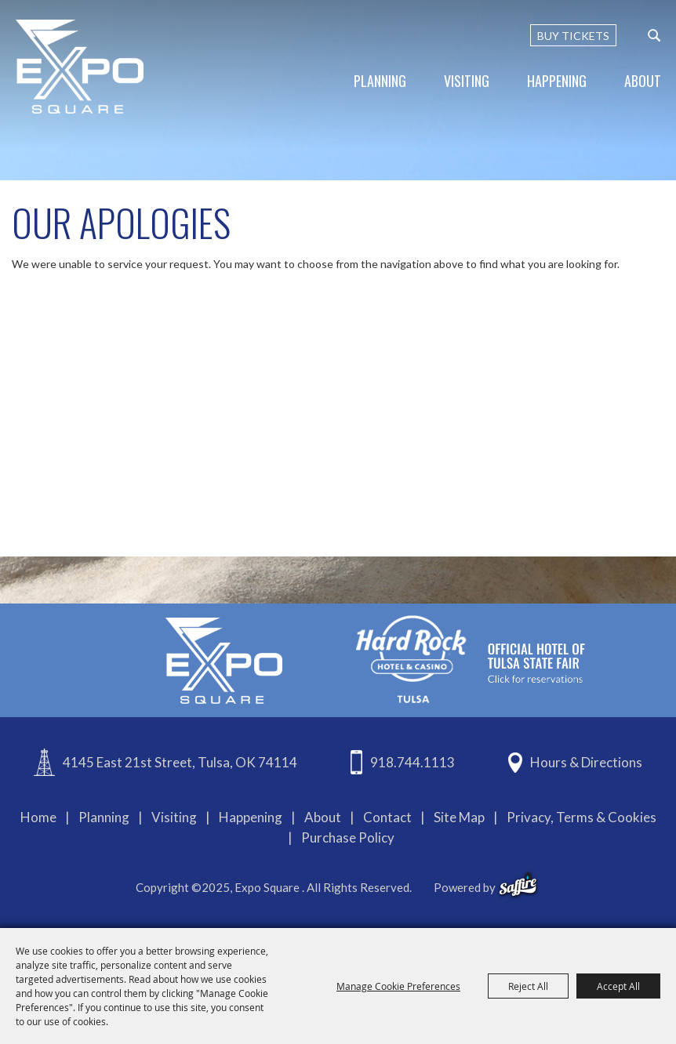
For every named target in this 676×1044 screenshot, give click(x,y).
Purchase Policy (347, 837)
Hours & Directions (586, 762)
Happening (557, 81)
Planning (380, 81)
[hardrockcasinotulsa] (470, 659)
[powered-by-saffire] (518, 885)
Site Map (459, 817)
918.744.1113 (412, 762)
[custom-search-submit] (654, 35)
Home (38, 817)
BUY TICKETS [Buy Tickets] (573, 35)
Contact (387, 817)
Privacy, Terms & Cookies (581, 817)
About (642, 81)
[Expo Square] (80, 67)
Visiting (466, 81)
